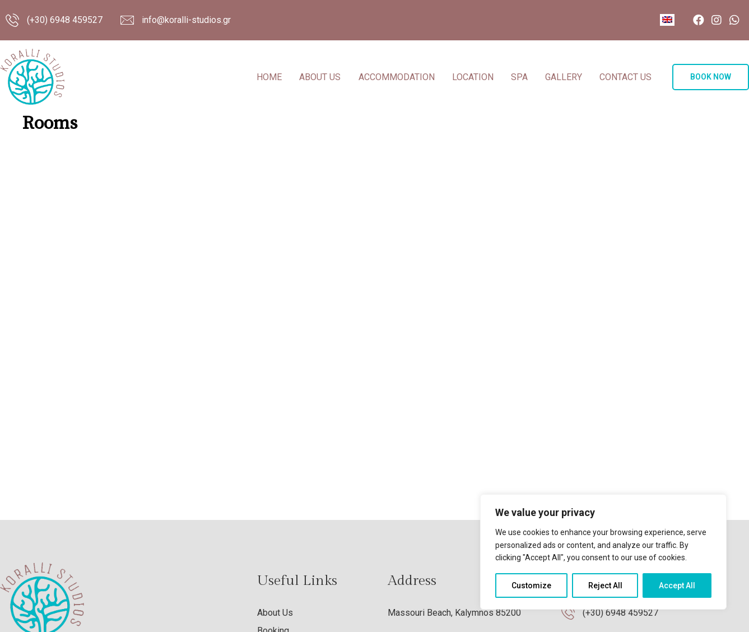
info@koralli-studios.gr (186, 20)
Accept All (677, 585)
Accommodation (397, 77)
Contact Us (625, 77)
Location (473, 77)
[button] (710, 77)
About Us (320, 77)
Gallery (563, 77)
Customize (531, 585)
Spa (519, 77)
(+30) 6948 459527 (65, 20)
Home (269, 77)
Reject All (605, 585)
